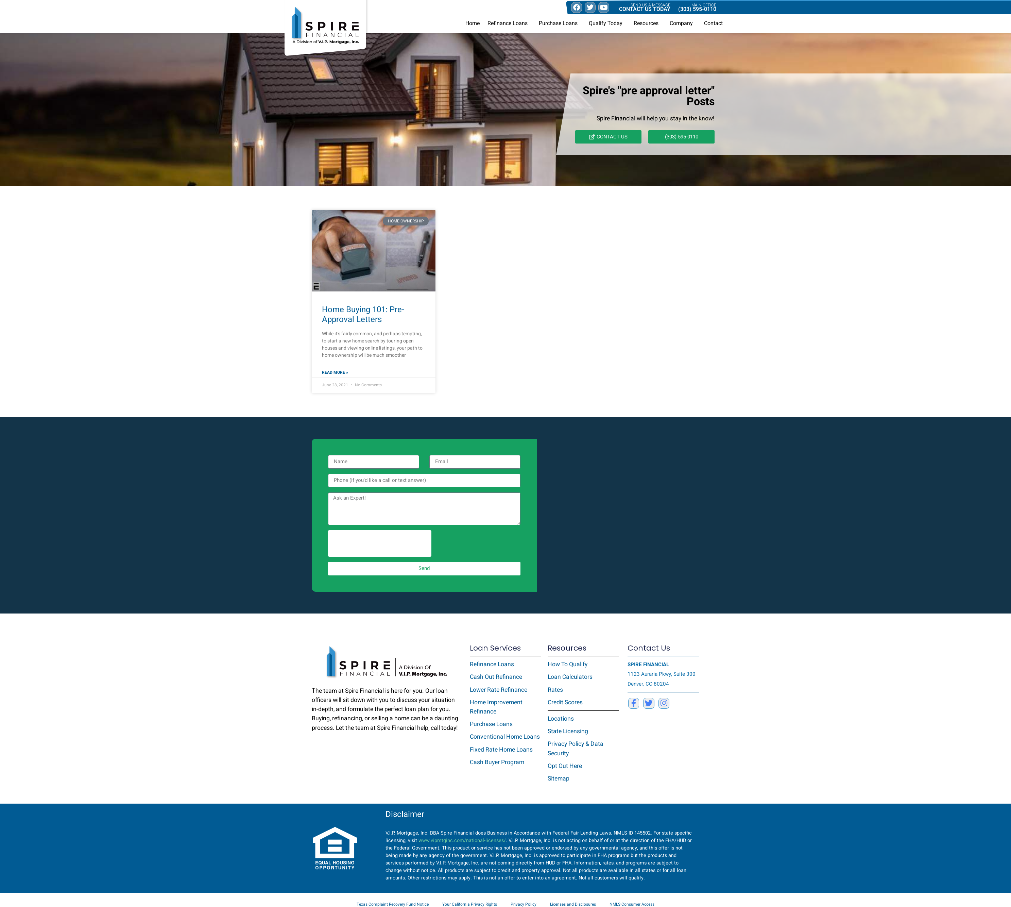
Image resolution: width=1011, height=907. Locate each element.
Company (683, 23)
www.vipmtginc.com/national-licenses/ (462, 840)
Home (472, 23)
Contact (713, 23)
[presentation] (379, 543)
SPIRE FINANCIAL (648, 664)
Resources (648, 23)
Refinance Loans (509, 23)
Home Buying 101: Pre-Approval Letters (363, 314)
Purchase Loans (560, 23)
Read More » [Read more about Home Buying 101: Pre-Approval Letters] (335, 372)
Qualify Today (607, 23)
